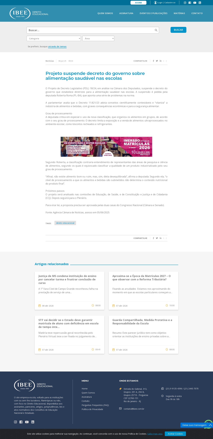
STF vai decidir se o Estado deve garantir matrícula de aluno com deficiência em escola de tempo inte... (68, 323)
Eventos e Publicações (153, 13)
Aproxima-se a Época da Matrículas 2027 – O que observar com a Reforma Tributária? (141, 277)
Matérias (179, 13)
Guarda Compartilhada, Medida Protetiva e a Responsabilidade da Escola (142, 321)
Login (160, 2)
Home (85, 388)
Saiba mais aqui (154, 433)
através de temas (57, 46)
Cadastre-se (169, 2)
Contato (197, 13)
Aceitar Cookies (175, 433)
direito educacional (65, 223)
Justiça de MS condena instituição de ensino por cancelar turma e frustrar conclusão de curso (67, 279)
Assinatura (126, 13)
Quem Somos (105, 13)
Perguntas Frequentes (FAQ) (95, 405)
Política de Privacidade (92, 409)
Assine (138, 2)
